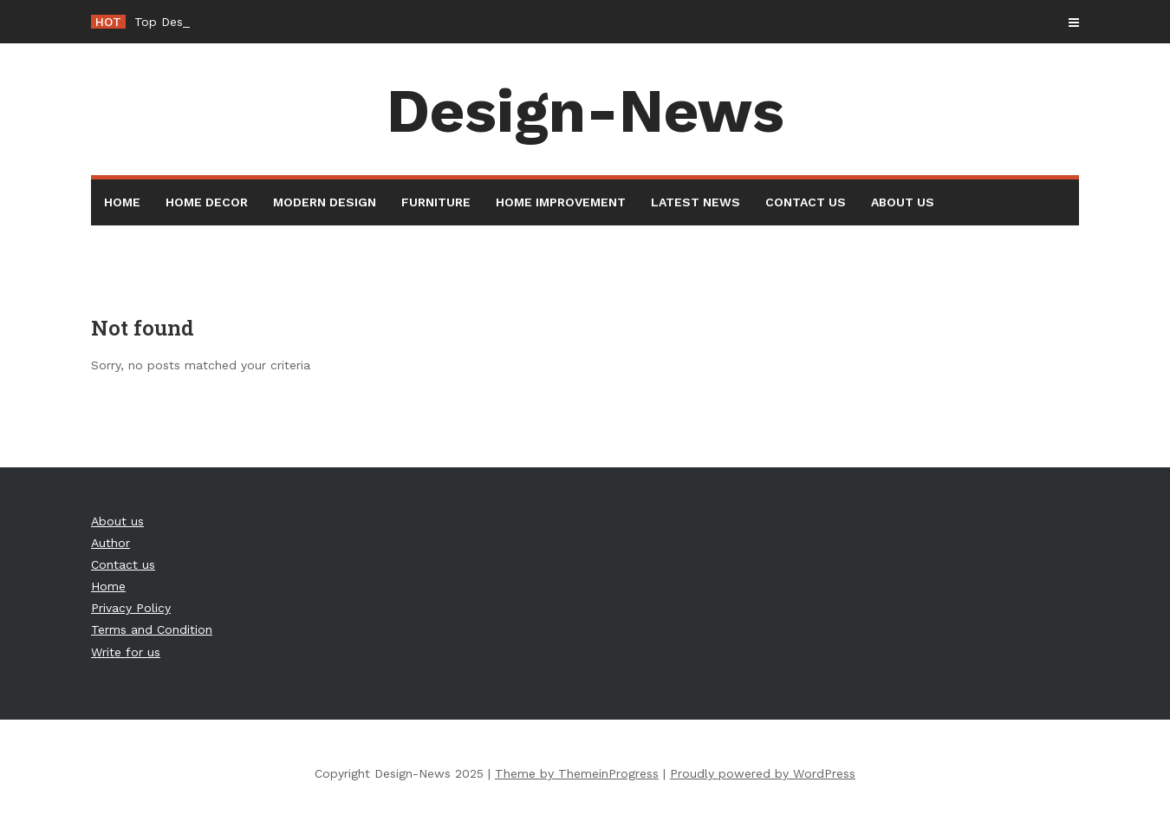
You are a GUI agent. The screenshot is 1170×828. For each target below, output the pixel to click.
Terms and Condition (151, 629)
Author (110, 543)
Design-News (585, 111)
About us (902, 202)
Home (122, 202)
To (141, 22)
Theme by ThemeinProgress (577, 773)
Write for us (125, 652)
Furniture (436, 202)
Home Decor (207, 202)
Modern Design (324, 202)
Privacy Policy (131, 608)
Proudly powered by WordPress (762, 773)
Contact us (805, 202)
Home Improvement (561, 202)
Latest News (695, 202)
